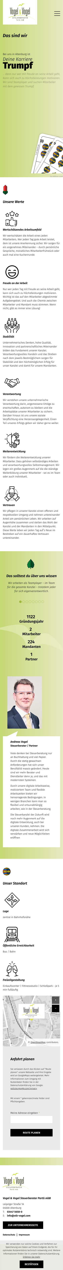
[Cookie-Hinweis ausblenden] (32, 1264)
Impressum (24, 1235)
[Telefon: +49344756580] (14, 1212)
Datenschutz (9, 1235)
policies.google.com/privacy (23, 1088)
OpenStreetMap (38, 1042)
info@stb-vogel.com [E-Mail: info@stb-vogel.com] (18, 1215)
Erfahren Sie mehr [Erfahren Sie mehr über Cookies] (31, 1257)
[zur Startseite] (20, 12)
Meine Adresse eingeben (25, 1112)
